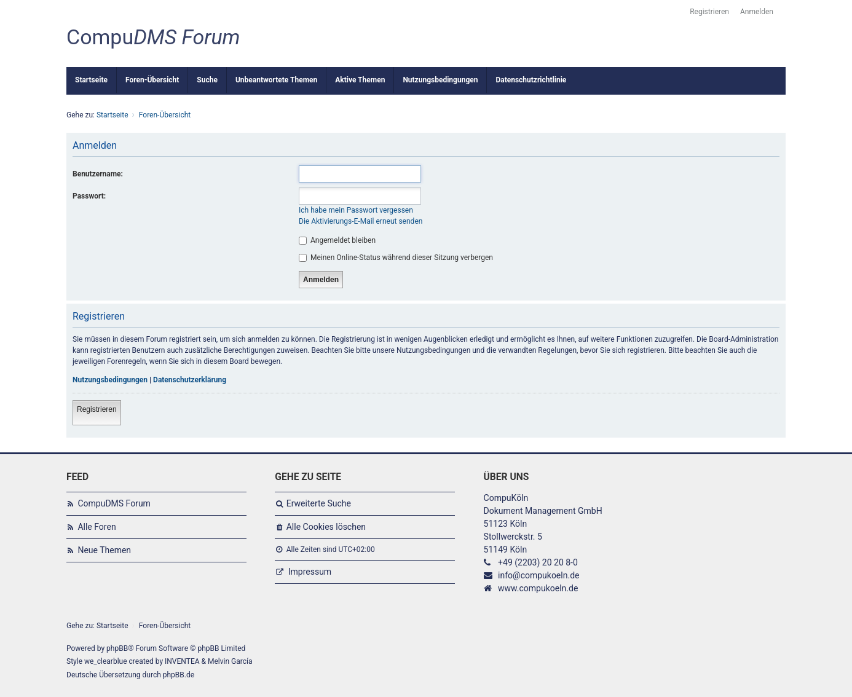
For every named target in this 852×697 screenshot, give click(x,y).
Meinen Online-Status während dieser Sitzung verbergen (396, 257)
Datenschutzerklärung (189, 380)
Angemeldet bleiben (337, 240)
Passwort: (89, 196)
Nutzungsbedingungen (110, 380)
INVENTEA (182, 661)
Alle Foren (96, 527)
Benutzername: (98, 174)
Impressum (309, 572)
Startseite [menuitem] (91, 80)
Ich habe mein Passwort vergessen (356, 210)
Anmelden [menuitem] (756, 11)
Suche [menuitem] (207, 80)
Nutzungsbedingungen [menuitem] (440, 80)
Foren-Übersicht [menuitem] (152, 80)
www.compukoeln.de (538, 588)
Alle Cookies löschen (326, 527)
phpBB (117, 648)
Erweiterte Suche (318, 503)
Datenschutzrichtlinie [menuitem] (530, 80)
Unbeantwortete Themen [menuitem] (276, 80)
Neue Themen (104, 550)
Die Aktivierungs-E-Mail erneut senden (360, 221)
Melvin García (230, 661)
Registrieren (97, 409)
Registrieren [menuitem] (709, 11)
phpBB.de (178, 675)
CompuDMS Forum (113, 503)
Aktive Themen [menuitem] (360, 80)
